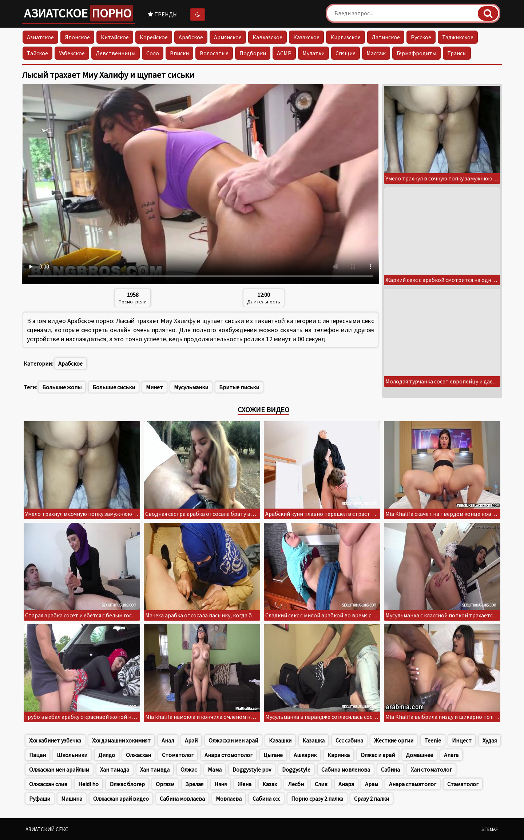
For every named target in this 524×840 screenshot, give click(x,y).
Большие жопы (62, 387)
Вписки (179, 53)
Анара (346, 784)
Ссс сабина (349, 740)
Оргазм (165, 784)
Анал (168, 740)
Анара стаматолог (412, 784)
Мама (215, 769)
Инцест (462, 740)
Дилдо (106, 755)
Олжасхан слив (48, 784)
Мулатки (313, 53)
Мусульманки (191, 387)
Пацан (37, 755)
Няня (220, 784)
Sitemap (490, 829)
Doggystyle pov (252, 769)
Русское (421, 37)
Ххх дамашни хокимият (121, 740)
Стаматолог (463, 784)
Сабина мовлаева (182, 798)
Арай (191, 740)
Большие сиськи (113, 387)
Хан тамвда (155, 769)
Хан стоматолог (431, 769)
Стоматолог (178, 755)
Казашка (313, 740)
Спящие (346, 53)
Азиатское (78, 13)
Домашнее (419, 755)
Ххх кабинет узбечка (55, 740)
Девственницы (115, 53)
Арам (371, 784)
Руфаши (39, 798)
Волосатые (214, 53)
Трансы (457, 53)
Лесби (296, 784)
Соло (152, 53)
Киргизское (345, 37)
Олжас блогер (127, 784)
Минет (154, 387)
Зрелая (194, 784)
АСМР (284, 53)
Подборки (252, 53)
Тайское (37, 53)
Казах (269, 784)
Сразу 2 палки (371, 798)
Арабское (191, 37)
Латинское (386, 37)
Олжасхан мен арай (233, 740)
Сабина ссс (266, 798)
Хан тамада (114, 769)
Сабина (390, 769)
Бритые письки (239, 387)
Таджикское (457, 37)
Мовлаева (229, 798)
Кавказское (267, 37)
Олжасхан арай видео (121, 798)
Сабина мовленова (345, 769)
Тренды (163, 14)
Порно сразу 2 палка (317, 798)
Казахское (306, 37)
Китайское (115, 37)
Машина (71, 798)
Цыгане (273, 755)
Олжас (188, 769)
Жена (244, 784)
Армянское (228, 37)
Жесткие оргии (393, 740)
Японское (77, 37)
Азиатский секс (46, 829)
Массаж (376, 53)
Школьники (72, 755)
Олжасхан (138, 755)
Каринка (339, 755)
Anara (451, 755)
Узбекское (72, 53)
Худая (490, 740)
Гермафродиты (416, 53)
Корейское (154, 37)
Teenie (432, 740)
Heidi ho (88, 784)
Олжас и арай (378, 755)
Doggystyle (296, 769)
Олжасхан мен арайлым (59, 769)
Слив (321, 784)
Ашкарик (305, 755)
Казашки (280, 740)
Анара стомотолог (229, 755)
